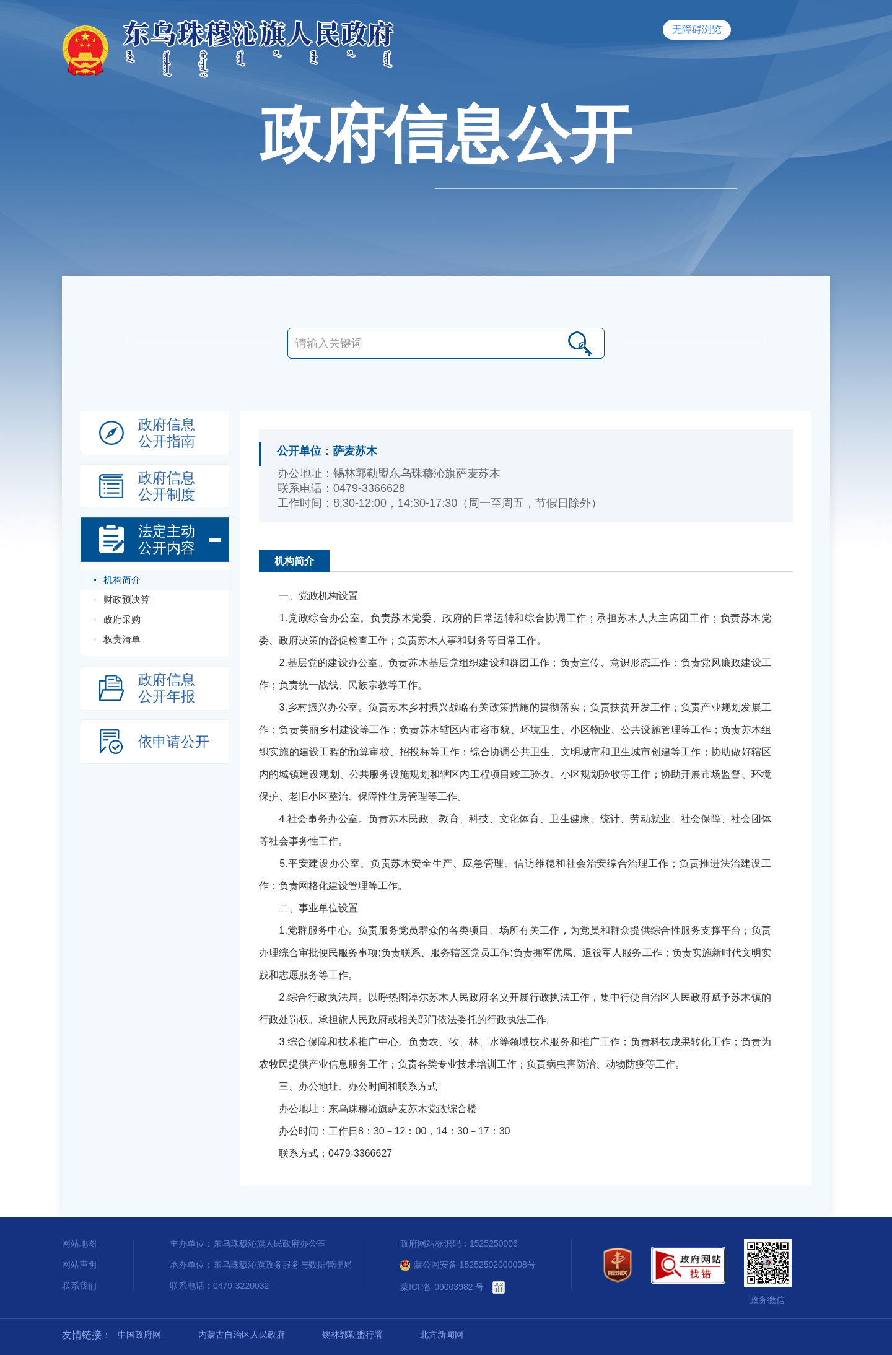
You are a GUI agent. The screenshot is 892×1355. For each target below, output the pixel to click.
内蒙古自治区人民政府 (241, 1335)
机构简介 (122, 579)
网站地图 (79, 1243)
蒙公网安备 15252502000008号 (468, 1264)
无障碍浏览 (697, 29)
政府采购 (122, 619)
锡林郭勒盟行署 (352, 1335)
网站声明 (79, 1264)
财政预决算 (126, 599)
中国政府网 (139, 1335)
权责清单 (122, 639)
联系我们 (79, 1285)
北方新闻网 (441, 1335)
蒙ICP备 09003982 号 (442, 1287)
